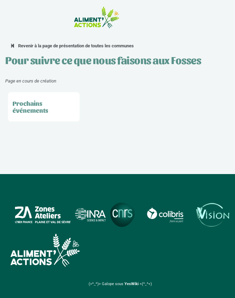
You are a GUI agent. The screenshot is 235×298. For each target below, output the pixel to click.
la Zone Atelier (190, 17)
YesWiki (131, 284)
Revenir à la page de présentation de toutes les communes (72, 45)
